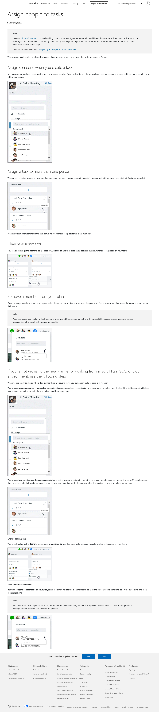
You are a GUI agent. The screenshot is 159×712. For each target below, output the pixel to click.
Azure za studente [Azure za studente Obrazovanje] (63, 699)
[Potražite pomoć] (141, 3)
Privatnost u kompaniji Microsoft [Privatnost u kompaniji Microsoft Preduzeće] (139, 674)
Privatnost (94, 707)
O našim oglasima (127, 707)
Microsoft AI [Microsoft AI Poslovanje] (83, 670)
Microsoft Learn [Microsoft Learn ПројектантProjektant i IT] (110, 676)
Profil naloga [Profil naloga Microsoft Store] (37, 670)
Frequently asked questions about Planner (57, 49)
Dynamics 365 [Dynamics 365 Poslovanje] (83, 682)
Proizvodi (64, 3)
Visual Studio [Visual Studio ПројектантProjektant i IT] (109, 697)
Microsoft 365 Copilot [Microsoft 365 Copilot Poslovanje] (86, 695)
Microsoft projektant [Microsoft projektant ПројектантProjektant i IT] (111, 672)
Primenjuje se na (15, 23)
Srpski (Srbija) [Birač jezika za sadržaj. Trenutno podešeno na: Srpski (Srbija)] (16, 706)
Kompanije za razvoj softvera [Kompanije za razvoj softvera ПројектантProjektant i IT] (114, 693)
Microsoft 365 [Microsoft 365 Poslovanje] (83, 686)
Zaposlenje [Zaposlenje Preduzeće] (132, 670)
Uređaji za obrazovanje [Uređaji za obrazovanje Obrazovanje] (64, 674)
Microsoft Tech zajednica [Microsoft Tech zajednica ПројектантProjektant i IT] (113, 681)
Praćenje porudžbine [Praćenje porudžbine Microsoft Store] (39, 678)
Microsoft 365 (45, 3)
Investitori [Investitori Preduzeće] (132, 678)
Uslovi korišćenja (106, 707)
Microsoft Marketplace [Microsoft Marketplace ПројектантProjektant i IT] (112, 685)
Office (55, 3)
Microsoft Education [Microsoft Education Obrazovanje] (63, 670)
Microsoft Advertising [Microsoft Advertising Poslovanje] (86, 690)
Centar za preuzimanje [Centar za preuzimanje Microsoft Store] (40, 674)
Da (88, 656)
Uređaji (75, 3)
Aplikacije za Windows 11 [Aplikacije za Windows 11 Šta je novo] (16, 678)
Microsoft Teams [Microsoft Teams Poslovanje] (84, 699)
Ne (104, 656)
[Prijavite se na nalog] (148, 3)
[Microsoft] (17, 3)
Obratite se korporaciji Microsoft (77, 707)
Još (84, 3)
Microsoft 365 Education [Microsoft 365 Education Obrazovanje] (64, 682)
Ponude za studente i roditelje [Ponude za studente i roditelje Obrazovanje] (66, 695)
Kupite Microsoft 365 (99, 3)
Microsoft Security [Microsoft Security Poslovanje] (85, 674)
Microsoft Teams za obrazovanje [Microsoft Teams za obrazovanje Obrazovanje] (67, 678)
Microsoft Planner (28, 38)
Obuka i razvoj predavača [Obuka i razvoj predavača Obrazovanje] (65, 690)
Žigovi (117, 707)
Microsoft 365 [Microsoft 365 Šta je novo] (12, 674)
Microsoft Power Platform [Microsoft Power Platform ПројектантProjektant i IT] (113, 689)
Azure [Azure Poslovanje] (81, 678)
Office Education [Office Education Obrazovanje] (62, 686)
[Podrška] (33, 3)
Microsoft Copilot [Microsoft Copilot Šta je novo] (13, 670)
